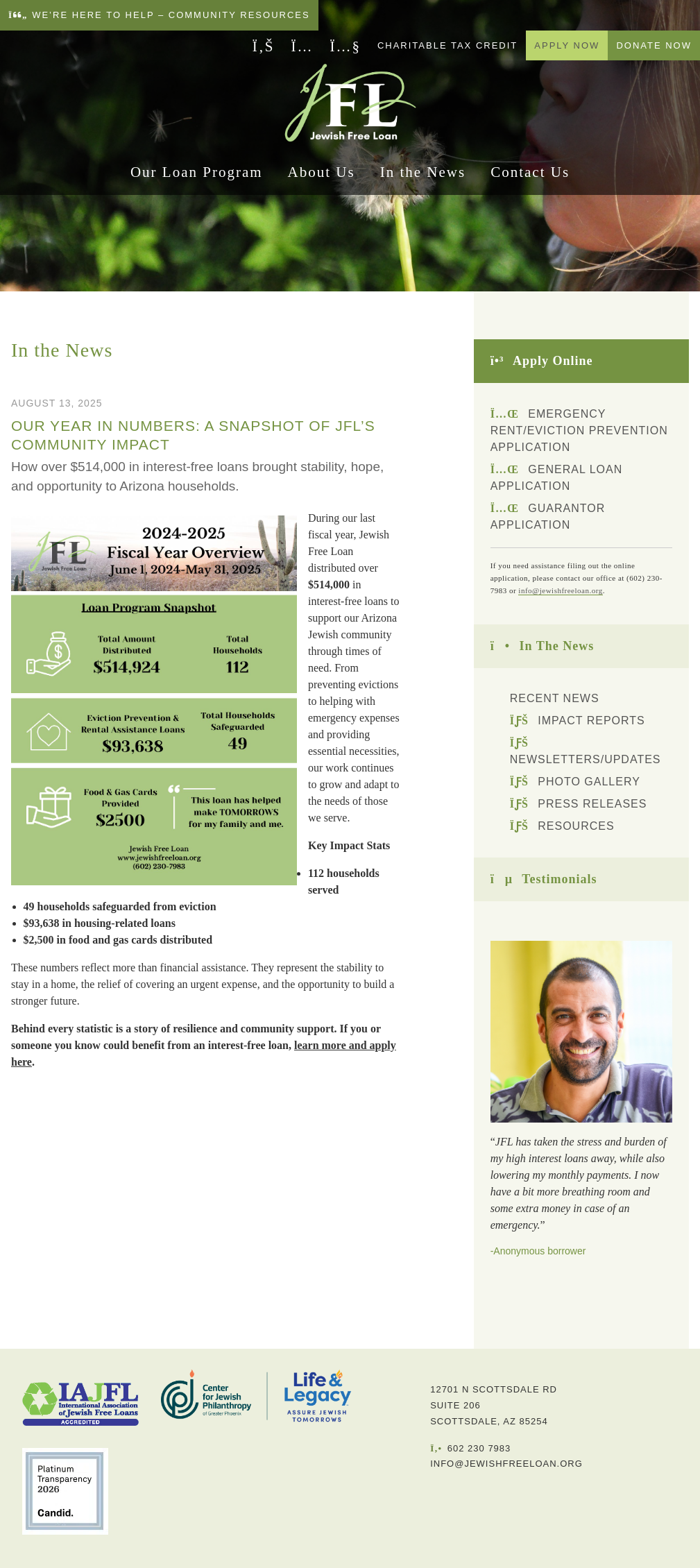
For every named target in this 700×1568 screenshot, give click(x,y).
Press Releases (578, 804)
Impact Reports (577, 720)
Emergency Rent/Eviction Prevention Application (579, 430)
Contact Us (530, 176)
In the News (423, 176)
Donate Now (654, 45)
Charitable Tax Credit (447, 45)
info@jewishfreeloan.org (560, 590)
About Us (321, 176)
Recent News (554, 698)
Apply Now (566, 45)
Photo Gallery (575, 781)
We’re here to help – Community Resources (159, 15)
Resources (562, 826)
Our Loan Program (196, 176)
